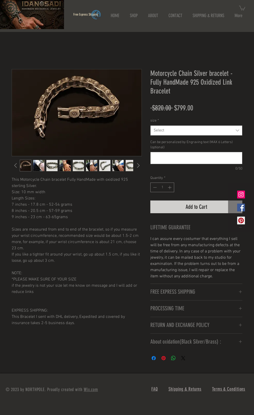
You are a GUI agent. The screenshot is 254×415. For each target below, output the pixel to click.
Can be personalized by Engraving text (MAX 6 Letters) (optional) (191, 145)
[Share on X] (183, 358)
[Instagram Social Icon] (241, 194)
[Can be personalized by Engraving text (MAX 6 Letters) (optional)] (196, 158)
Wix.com (91, 389)
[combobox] (196, 130)
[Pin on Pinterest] (163, 358)
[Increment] (170, 187)
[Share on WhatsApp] (173, 358)
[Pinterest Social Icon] (241, 220)
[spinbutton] (162, 187)
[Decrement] (154, 187)
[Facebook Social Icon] (241, 207)
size (154, 120)
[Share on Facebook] (154, 358)
